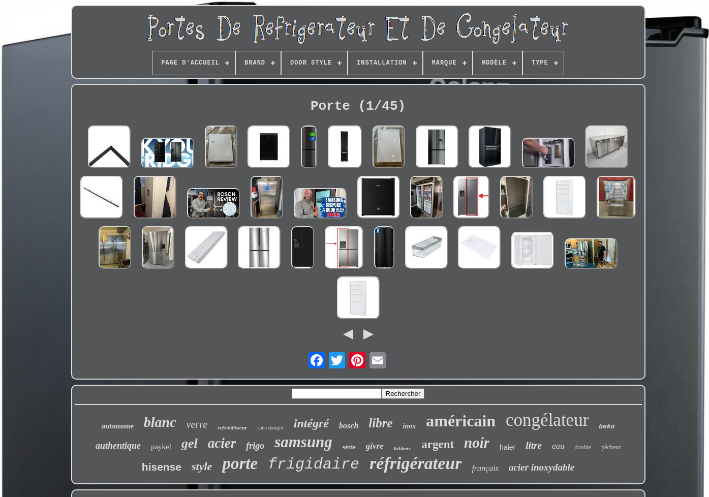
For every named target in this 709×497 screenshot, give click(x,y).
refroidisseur (232, 427)
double (582, 447)
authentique (118, 446)
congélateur (547, 420)
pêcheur (611, 447)
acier (222, 443)
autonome (117, 426)
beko (606, 426)
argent (437, 444)
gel (189, 443)
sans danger (270, 427)
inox (409, 426)
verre (197, 424)
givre (375, 446)
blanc (160, 422)
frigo (255, 446)
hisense (161, 467)
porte (240, 463)
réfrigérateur (415, 463)
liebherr (402, 448)
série (349, 447)
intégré (311, 423)
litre (534, 445)
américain (461, 421)
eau (558, 446)
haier (507, 447)
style (202, 466)
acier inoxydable (541, 467)
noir (476, 442)
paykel (161, 447)
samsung (303, 442)
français (485, 468)
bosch (348, 425)
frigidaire (313, 464)
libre (380, 423)
